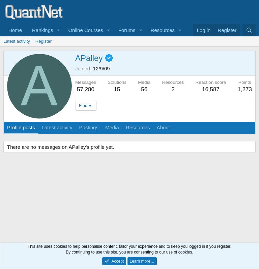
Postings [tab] (88, 127)
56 (144, 89)
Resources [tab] (138, 127)
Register (43, 41)
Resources (162, 30)
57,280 (85, 89)
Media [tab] (112, 127)
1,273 (244, 89)
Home (15, 30)
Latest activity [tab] (57, 127)
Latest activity (16, 41)
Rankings (42, 30)
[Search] (249, 30)
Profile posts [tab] (21, 127)
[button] (58, 30)
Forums (127, 30)
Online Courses (85, 30)
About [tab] (163, 127)
